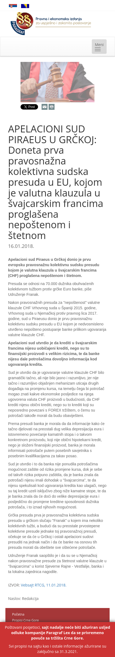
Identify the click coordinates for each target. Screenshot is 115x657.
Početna (18, 614)
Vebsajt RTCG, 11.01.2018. (43, 585)
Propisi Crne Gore (25, 620)
